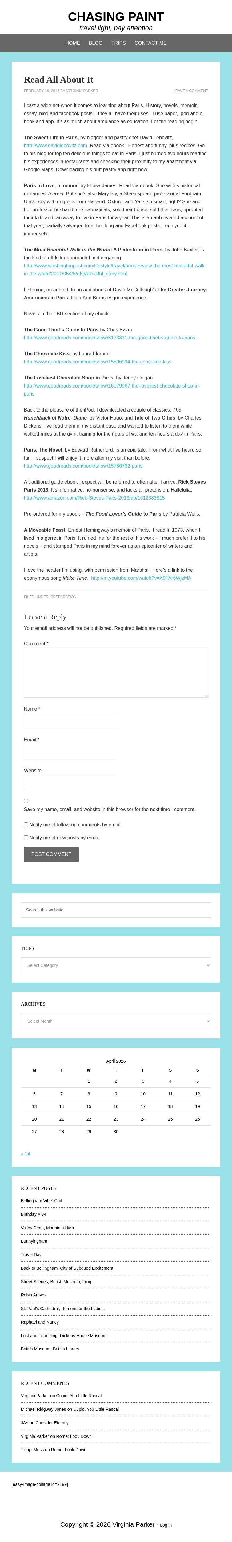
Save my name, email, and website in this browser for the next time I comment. (110, 809)
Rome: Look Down (74, 1436)
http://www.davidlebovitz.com (55, 145)
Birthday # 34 (33, 1214)
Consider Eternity (51, 1422)
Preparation (63, 597)
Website (33, 770)
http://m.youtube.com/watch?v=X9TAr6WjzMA (141, 578)
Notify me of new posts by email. (64, 837)
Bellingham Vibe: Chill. (42, 1200)
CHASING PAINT (116, 16)
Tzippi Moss (32, 1449)
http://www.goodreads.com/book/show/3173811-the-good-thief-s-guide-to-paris (109, 337)
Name (32, 709)
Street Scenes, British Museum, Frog (56, 1281)
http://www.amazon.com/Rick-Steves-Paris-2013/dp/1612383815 (94, 498)
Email (32, 739)
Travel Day (31, 1254)
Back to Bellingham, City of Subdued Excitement (67, 1268)
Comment (36, 643)
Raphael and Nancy (40, 1322)
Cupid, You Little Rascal (79, 1395)
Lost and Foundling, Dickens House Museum (64, 1335)
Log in (166, 1525)
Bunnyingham (34, 1241)
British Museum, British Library (50, 1348)
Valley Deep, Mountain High (47, 1227)
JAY (24, 1422)
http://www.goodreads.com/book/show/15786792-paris (83, 466)
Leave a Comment (190, 91)
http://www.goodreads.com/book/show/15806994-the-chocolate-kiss (97, 361)
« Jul (25, 1153)
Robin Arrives (33, 1294)
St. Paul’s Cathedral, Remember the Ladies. (63, 1308)
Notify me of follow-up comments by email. (75, 824)
